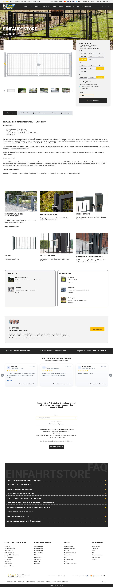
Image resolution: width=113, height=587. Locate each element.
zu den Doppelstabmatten (12, 226)
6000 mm (91, 59)
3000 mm (100, 53)
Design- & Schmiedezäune (12, 555)
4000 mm (91, 56)
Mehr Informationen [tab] (40, 113)
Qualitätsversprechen (70, 564)
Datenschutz (21, 581)
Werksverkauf (68, 555)
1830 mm (100, 68)
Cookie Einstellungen (62, 581)
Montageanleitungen (70, 553)
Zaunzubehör (38, 557)
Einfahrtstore (8, 564)
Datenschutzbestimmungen (53, 435)
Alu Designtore (9, 557)
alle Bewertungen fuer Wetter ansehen (26, 383)
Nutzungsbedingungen (63, 431)
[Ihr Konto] (102, 6)
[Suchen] (105, 6)
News (65, 561)
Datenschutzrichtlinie (49, 431)
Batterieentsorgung (30, 581)
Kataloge (66, 550)
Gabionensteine (38, 553)
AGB (15, 581)
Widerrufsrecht (40, 581)
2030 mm (83, 71)
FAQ (65, 557)
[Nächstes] (71, 63)
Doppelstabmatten (10, 548)
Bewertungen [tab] (66, 113)
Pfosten (36, 555)
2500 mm (91, 53)
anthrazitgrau (83, 77)
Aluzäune (7, 546)
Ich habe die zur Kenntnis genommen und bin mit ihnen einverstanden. (57, 436)
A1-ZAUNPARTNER (69, 548)
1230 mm (100, 65)
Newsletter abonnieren (56, 446)
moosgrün (91, 77)
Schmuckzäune (9, 550)
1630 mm (91, 68)
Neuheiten (37, 564)
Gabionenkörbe (38, 548)
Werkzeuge (37, 559)
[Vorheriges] (5, 63)
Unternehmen (96, 546)
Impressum (10, 581)
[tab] (10, 113)
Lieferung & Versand (51, 581)
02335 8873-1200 (92, 1)
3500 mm (83, 56)
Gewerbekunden (68, 546)
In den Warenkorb (93, 100)
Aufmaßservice (68, 559)
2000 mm (83, 53)
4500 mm (100, 56)
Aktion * (56, 415)
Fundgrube (37, 561)
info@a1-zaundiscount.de (103, 1)
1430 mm (83, 68)
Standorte (95, 548)
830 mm (83, 65)
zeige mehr (18, 282)
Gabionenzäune (38, 546)
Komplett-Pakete (9, 566)
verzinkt (100, 77)
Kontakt (94, 559)
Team (93, 550)
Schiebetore (8, 561)
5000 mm (83, 59)
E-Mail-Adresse (56, 422)
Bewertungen (96, 557)
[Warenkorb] (108, 6)
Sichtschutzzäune (10, 553)
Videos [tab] (54, 113)
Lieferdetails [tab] (24, 113)
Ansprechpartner (97, 329)
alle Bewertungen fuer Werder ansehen (97, 383)
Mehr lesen (9, 380)
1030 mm (91, 65)
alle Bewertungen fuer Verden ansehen (61, 383)
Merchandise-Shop (97, 555)
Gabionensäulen (38, 550)
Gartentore (8, 559)
